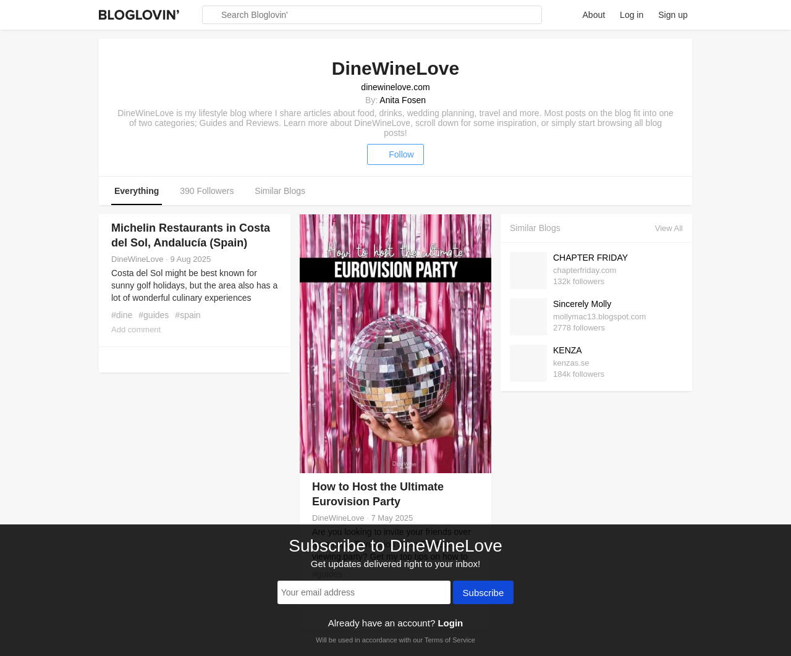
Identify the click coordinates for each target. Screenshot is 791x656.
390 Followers (207, 191)
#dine (121, 315)
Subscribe (483, 593)
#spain (187, 315)
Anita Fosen (402, 100)
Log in (631, 15)
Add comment (136, 329)
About (594, 15)
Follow (395, 154)
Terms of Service (450, 640)
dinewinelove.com (395, 87)
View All (669, 228)
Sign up (672, 15)
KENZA (567, 350)
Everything (136, 191)
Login (450, 623)
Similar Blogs (280, 191)
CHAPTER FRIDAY (590, 258)
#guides (153, 315)
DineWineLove (137, 259)
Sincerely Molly (582, 304)
